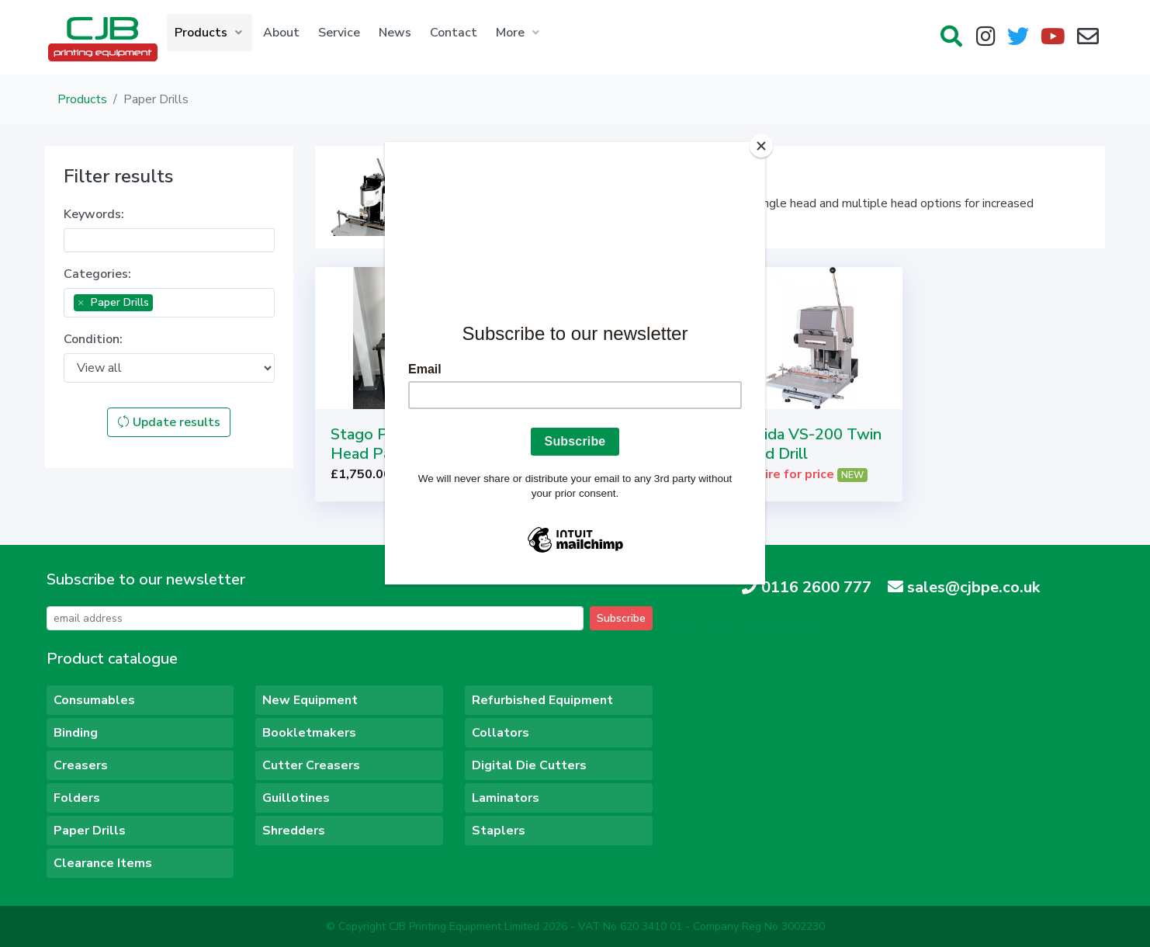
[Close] (761, 146)
